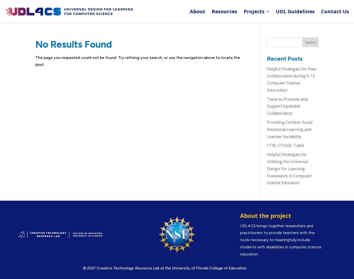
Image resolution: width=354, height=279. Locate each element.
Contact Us (335, 12)
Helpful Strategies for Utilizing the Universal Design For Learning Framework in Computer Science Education (289, 168)
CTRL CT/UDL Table (285, 145)
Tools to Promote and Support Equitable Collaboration (287, 106)
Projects (254, 12)
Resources (224, 12)
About (197, 12)
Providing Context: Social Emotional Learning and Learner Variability (289, 129)
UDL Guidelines (295, 12)
